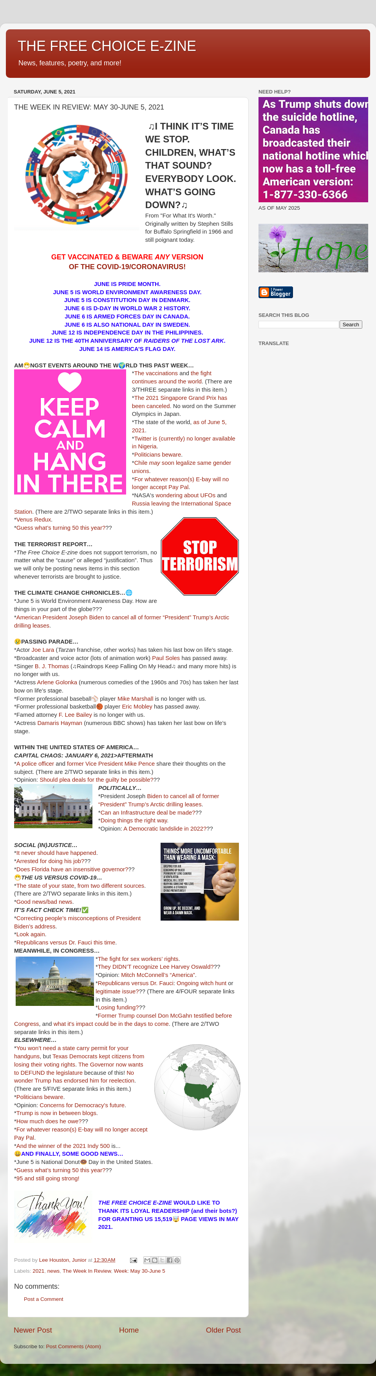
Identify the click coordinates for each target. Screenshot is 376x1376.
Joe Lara (43, 650)
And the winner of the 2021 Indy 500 (63, 1146)
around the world (180, 381)
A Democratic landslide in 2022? (164, 829)
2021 (38, 1271)
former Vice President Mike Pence (111, 764)
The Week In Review (87, 1271)
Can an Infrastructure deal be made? (148, 812)
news (53, 1271)
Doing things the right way (134, 820)
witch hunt (213, 983)
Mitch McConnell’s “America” (158, 975)
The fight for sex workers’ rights (138, 959)
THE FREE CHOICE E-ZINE (107, 46)
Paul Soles (166, 658)
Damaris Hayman (59, 723)
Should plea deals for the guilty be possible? (96, 780)
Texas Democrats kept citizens (91, 1056)
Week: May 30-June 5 (139, 1271)
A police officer (35, 764)
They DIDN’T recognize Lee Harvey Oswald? (156, 967)
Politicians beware (157, 454)
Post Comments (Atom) (73, 1346)
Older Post (223, 1330)
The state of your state (45, 886)
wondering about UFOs (186, 495)
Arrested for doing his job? (50, 861)
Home (129, 1330)
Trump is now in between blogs (56, 1113)
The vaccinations (156, 373)
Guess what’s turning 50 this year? (60, 528)
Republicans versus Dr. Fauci (136, 983)
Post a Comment (43, 1299)
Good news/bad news (44, 902)
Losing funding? (118, 1007)
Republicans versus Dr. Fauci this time (65, 942)
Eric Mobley (137, 706)
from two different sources (111, 886)
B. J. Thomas (52, 666)
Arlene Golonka (57, 682)
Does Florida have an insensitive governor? (72, 869)
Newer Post (33, 1330)
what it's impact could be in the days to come (111, 1024)
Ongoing (188, 983)
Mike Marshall (136, 699)
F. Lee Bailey (75, 715)
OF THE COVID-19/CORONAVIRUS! (127, 267)
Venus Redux (33, 519)
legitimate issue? (117, 991)
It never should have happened (56, 853)
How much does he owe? (49, 1121)
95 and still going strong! (48, 1178)
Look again (30, 934)
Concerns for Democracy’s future (82, 1105)
